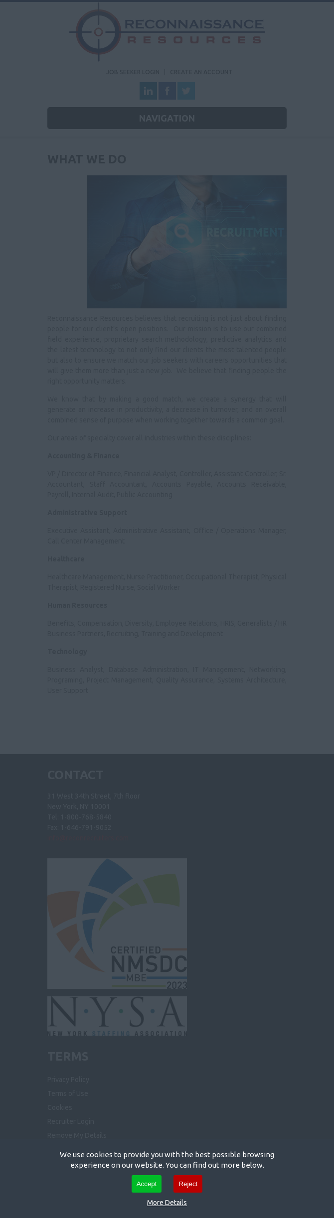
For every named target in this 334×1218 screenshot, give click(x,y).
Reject (187, 1184)
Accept (147, 1184)
